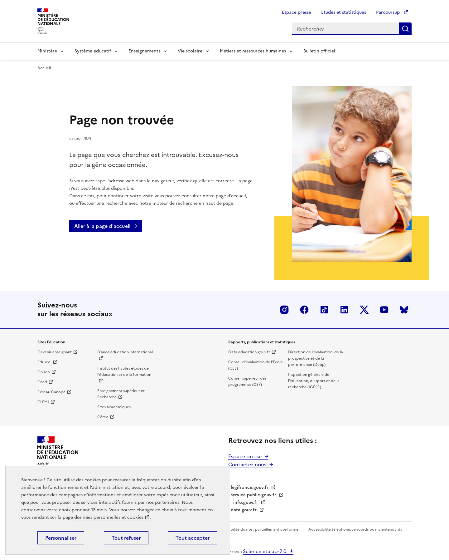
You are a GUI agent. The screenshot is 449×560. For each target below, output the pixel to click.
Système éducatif (93, 51)
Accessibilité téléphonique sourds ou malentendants (355, 529)
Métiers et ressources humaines (253, 51)
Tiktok (324, 309)
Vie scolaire (190, 51)
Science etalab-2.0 (265, 551)
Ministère (47, 51)
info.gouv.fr (245, 502)
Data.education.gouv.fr (249, 352)
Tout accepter (193, 538)
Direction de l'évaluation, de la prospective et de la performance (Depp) (315, 358)
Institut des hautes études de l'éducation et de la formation (124, 371)
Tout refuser (126, 538)
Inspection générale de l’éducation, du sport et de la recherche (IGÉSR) (314, 381)
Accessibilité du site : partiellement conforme (258, 529)
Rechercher (405, 28)
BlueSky (404, 309)
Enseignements (144, 51)
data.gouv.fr (244, 510)
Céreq (103, 417)
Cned (42, 382)
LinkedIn (344, 309)
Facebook (304, 309)
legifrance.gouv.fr (249, 487)
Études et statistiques (343, 12)
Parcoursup (388, 12)
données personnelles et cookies (108, 517)
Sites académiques (114, 407)
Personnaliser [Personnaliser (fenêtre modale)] (60, 538)
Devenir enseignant (54, 352)
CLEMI (43, 402)
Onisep (43, 372)
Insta (284, 309)
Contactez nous (247, 464)
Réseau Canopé (51, 392)
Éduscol (44, 362)
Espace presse (296, 12)
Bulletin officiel (319, 51)
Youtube (384, 309)
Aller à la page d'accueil (102, 226)
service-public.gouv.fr (253, 495)
